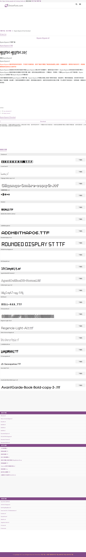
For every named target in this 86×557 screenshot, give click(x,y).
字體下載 (38, 1)
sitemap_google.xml (10, 1)
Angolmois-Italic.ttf (5, 522)
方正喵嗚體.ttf (4, 448)
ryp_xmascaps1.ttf (7, 111)
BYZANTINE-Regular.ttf (6, 436)
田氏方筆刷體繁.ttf (5, 457)
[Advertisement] (43, 19)
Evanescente (3, 528)
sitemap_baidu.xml (20, 1)
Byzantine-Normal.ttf (5, 439)
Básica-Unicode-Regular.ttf (6, 418)
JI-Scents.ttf (3, 525)
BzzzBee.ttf (3, 421)
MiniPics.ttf (3, 519)
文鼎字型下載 (69, 554)
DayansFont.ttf (4, 516)
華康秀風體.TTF (4, 454)
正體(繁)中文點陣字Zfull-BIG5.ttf (8, 475)
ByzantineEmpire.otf (5, 433)
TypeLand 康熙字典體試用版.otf (8, 466)
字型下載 (33, 1)
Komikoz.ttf (3, 513)
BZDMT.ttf (3, 424)
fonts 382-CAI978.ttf (5, 501)
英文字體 (8, 31)
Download (43, 121)
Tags (4, 1)
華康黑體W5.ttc (4, 469)
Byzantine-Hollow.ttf (5, 442)
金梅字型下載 (62, 554)
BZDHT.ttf (3, 427)
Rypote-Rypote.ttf (43, 38)
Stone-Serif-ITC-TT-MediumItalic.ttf (8, 510)
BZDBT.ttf (3, 430)
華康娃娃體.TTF (4, 451)
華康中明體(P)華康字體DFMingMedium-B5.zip (11, 460)
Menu (79, 3)
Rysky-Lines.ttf (7, 113)
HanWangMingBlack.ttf (6, 507)
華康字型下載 (54, 554)
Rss (1, 1)
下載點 (80, 160)
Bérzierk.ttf (3, 415)
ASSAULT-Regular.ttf (5, 504)
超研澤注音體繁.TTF (5, 472)
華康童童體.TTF (4, 463)
